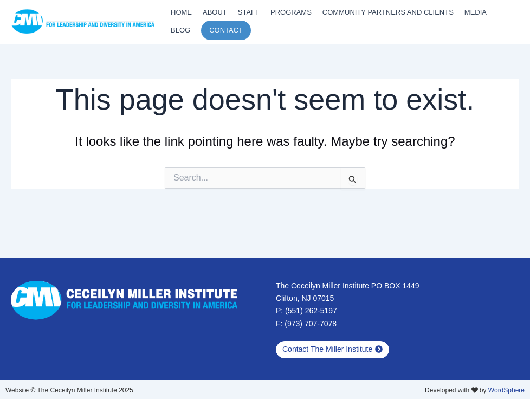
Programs (291, 12)
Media (475, 12)
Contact (226, 30)
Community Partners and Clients (388, 12)
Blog (180, 30)
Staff (249, 12)
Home (181, 12)
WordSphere (506, 390)
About (215, 12)
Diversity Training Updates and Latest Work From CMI (18, 34)
